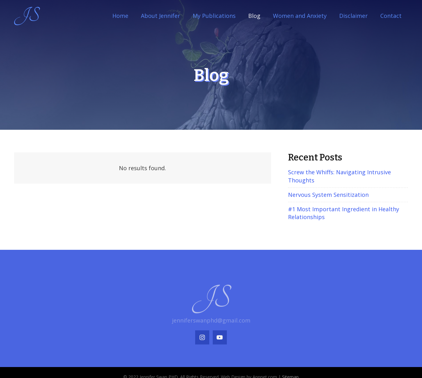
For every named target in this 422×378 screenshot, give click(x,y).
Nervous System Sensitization (328, 194)
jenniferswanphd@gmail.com (211, 320)
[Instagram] (202, 337)
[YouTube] (220, 337)
